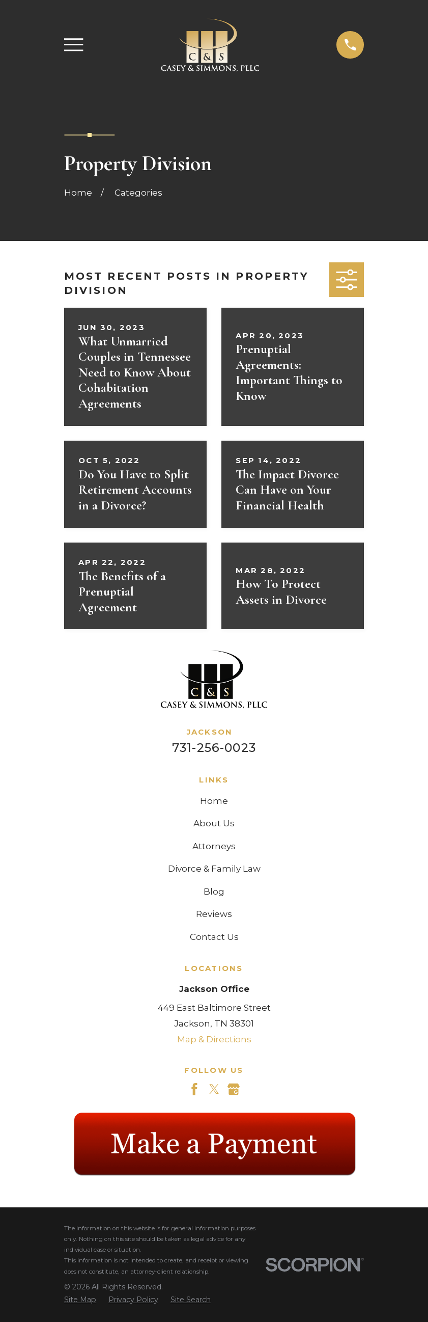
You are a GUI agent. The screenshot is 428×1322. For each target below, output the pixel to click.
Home (214, 801)
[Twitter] (214, 1089)
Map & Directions (214, 1039)
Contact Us (214, 937)
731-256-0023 (214, 747)
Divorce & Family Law (214, 869)
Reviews (214, 914)
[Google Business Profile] (233, 1089)
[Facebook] (194, 1089)
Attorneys (214, 846)
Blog (214, 891)
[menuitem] (80, 1300)
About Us (214, 823)
